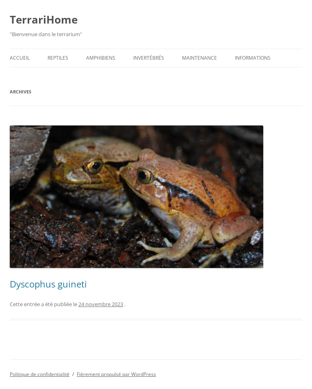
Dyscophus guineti (48, 284)
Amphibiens (100, 57)
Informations (253, 57)
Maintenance (199, 57)
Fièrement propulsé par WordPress (116, 374)
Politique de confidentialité (39, 374)
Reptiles (58, 57)
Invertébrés (148, 57)
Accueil (20, 57)
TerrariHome (44, 19)
